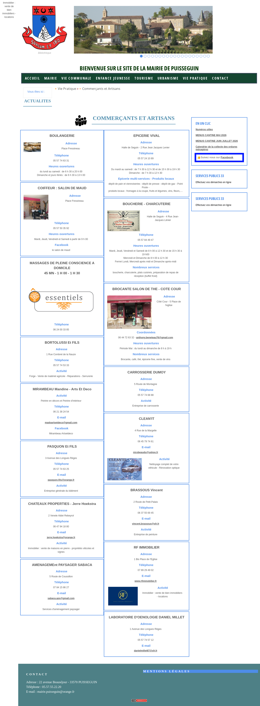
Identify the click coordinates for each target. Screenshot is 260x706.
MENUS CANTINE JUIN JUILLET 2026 (217, 141)
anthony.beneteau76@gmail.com (154, 337)
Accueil (32, 78)
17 (201, 56)
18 (205, 56)
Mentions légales (166, 671)
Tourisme (144, 78)
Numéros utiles (204, 129)
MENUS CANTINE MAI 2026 (211, 135)
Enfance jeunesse (113, 78)
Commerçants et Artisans (101, 88)
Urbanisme (168, 78)
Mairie (50, 78)
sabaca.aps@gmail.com (61, 598)
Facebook (227, 157)
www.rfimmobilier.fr (146, 581)
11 (178, 56)
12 (182, 56)
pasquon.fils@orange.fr (61, 480)
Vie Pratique (195, 78)
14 (190, 56)
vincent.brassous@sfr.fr (145, 523)
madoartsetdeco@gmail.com (61, 422)
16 (197, 56)
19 (208, 56)
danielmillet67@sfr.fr (145, 650)
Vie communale (76, 78)
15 (193, 56)
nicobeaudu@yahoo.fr (145, 452)
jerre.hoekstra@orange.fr (61, 537)
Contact (220, 78)
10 (175, 56)
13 (186, 56)
